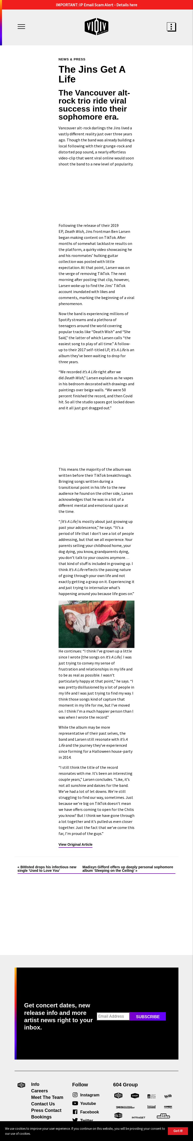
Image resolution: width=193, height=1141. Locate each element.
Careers (39, 1090)
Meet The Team (47, 1097)
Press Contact (46, 1110)
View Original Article (75, 844)
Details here (126, 4)
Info (35, 1084)
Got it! (177, 1130)
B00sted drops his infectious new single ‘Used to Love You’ (47, 869)
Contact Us (43, 1103)
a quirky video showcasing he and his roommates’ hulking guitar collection (95, 255)
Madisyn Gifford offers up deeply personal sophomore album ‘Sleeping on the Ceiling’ (127, 869)
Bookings (41, 1116)
